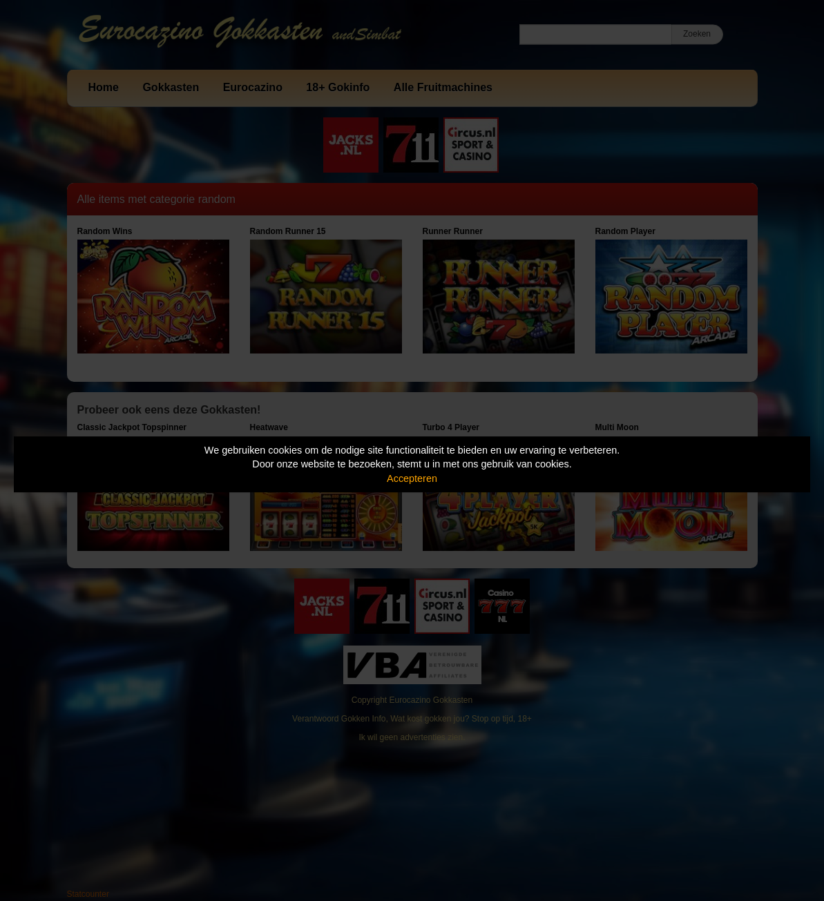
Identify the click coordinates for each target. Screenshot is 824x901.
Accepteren (412, 478)
